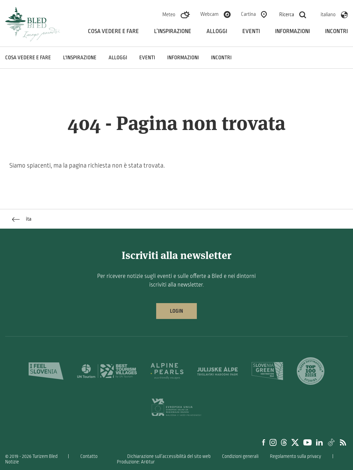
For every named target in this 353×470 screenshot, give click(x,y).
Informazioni (292, 31)
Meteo (168, 14)
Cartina (248, 14)
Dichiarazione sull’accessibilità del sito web (169, 456)
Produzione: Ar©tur (136, 461)
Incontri (336, 31)
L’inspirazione (172, 31)
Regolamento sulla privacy (295, 456)
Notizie (12, 461)
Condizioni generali (240, 456)
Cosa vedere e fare (113, 31)
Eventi (251, 31)
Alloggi (216, 31)
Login (176, 311)
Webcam (209, 14)
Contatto (89, 456)
